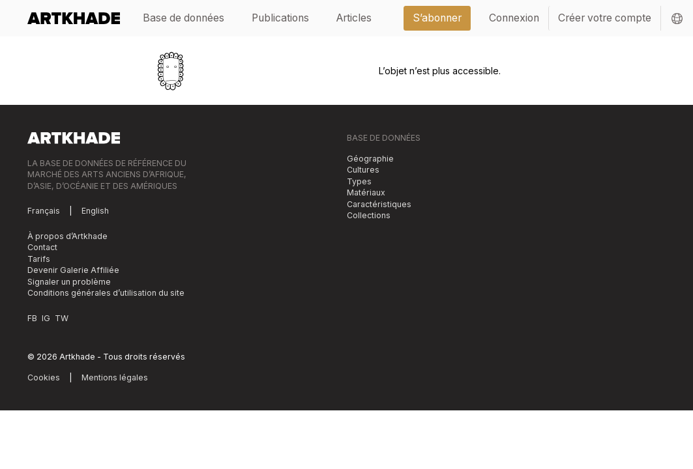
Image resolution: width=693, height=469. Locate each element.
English (95, 211)
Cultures (363, 170)
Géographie (370, 158)
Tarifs (38, 259)
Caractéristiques (379, 204)
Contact (42, 247)
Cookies (43, 377)
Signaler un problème (69, 282)
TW (61, 318)
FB (32, 318)
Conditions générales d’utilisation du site (105, 293)
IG (46, 318)
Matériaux (366, 192)
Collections (369, 215)
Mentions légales (114, 377)
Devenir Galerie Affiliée (73, 270)
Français (43, 211)
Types (359, 181)
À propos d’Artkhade (67, 236)
